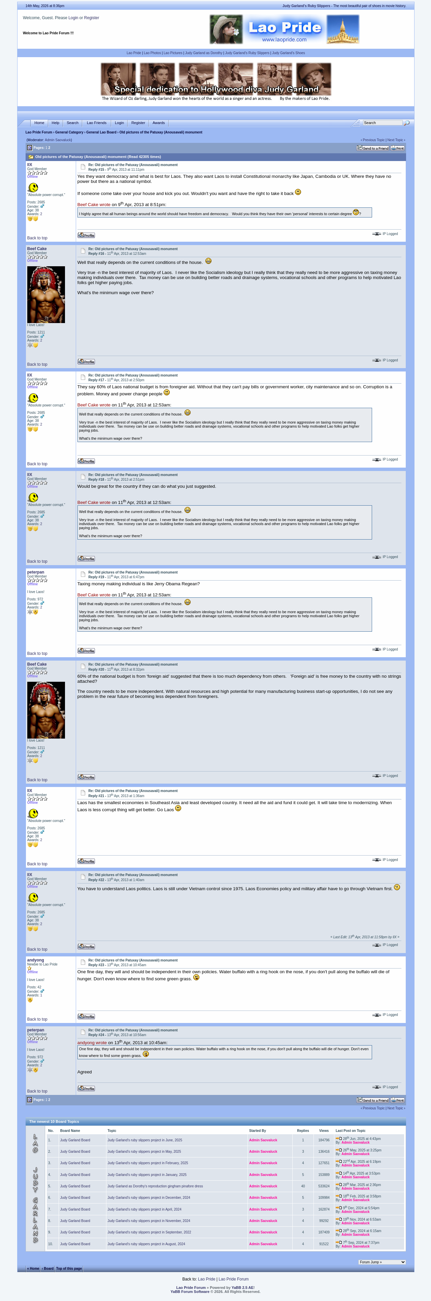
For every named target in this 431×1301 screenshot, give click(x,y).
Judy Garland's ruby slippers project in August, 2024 (146, 1244)
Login (73, 17)
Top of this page (69, 1268)
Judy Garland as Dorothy (204, 53)
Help (55, 123)
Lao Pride (134, 53)
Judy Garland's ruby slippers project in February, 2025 (148, 1163)
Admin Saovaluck (58, 140)
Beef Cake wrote (94, 204)
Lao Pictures (173, 53)
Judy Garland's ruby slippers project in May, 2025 (144, 1151)
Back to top (37, 238)
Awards (158, 123)
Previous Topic (374, 140)
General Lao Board (101, 132)
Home (39, 123)
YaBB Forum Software (190, 1292)
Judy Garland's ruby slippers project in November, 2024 (149, 1221)
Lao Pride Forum (39, 132)
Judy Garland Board (75, 1140)
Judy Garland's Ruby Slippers (247, 53)
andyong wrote (92, 1042)
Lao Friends (96, 123)
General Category (69, 132)
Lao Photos (152, 53)
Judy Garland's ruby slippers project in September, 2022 (149, 1232)
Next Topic (395, 140)
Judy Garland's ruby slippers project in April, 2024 (144, 1209)
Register (91, 17)
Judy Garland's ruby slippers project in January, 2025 (147, 1175)
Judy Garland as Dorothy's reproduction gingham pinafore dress (155, 1186)
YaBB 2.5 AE (243, 1288)
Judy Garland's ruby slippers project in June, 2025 (145, 1140)
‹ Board (48, 1268)
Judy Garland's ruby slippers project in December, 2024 (149, 1197)
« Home (33, 1268)
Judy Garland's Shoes (288, 53)
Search (72, 123)
